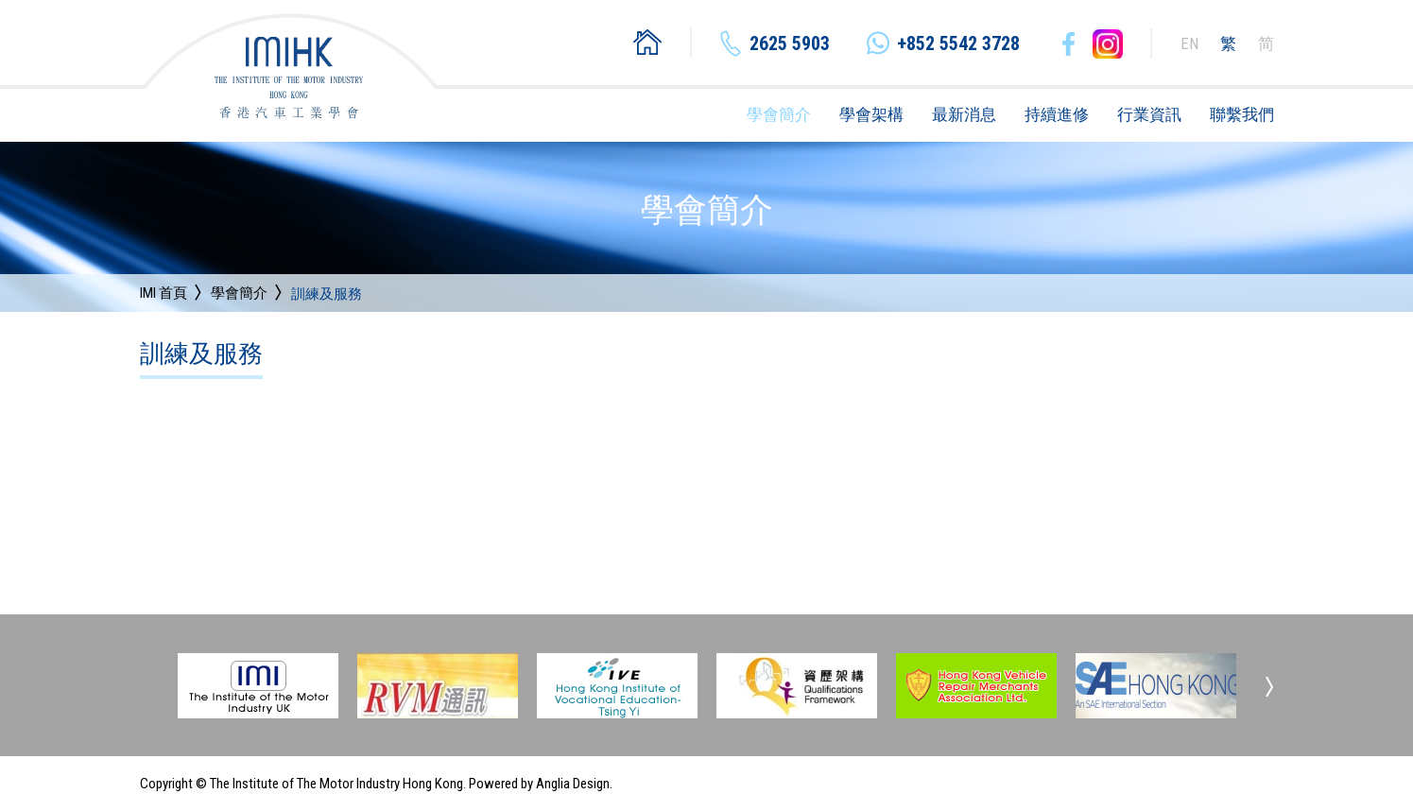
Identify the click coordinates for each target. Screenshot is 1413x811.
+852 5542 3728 (958, 43)
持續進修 (1057, 114)
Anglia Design (573, 783)
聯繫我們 (1242, 114)
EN (1189, 43)
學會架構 (871, 114)
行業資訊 (1149, 114)
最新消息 (964, 114)
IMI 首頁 (163, 293)
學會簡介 (779, 114)
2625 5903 (790, 43)
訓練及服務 (326, 294)
